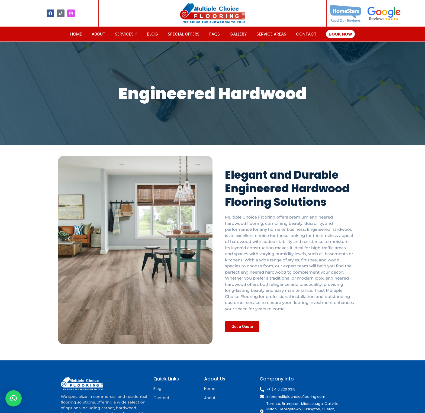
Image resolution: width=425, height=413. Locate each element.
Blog (157, 388)
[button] (13, 398)
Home (209, 388)
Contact (161, 398)
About (209, 398)
